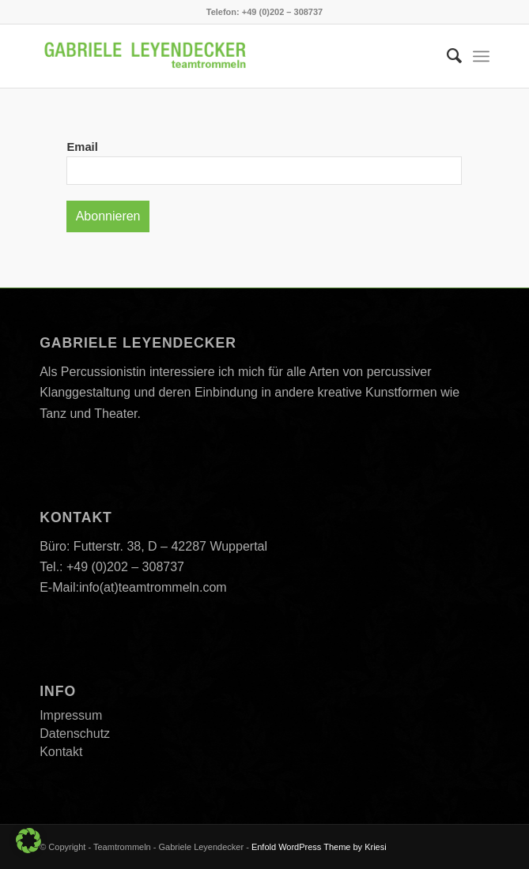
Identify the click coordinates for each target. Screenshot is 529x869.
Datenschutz (75, 733)
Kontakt (61, 751)
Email (81, 147)
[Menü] (481, 56)
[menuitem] (446, 56)
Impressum (71, 715)
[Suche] (446, 56)
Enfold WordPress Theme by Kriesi (319, 847)
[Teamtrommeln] (219, 56)
